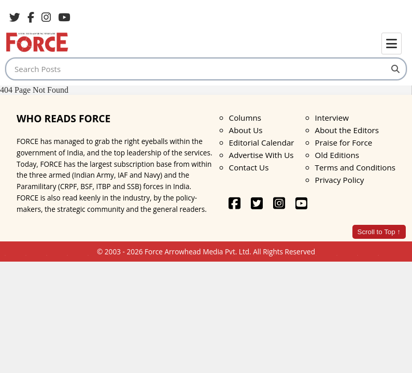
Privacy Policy (339, 180)
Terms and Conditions (355, 167)
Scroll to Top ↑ (379, 232)
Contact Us (249, 167)
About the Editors (347, 130)
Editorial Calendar (261, 142)
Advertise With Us (261, 155)
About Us (246, 130)
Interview (332, 117)
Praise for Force (344, 142)
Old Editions (337, 155)
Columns (245, 117)
